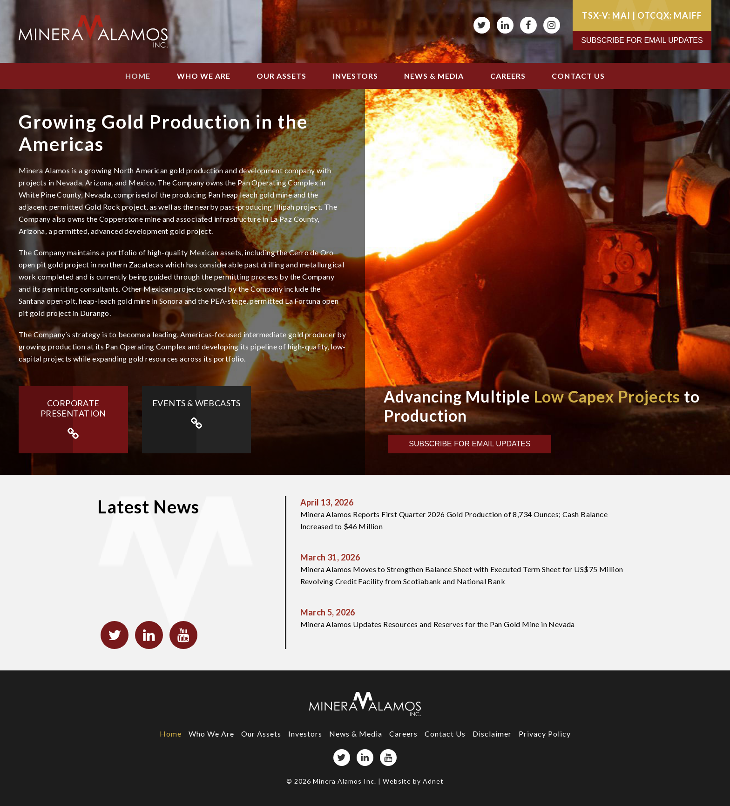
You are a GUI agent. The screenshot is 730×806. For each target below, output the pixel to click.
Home (137, 75)
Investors (355, 75)
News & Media (434, 75)
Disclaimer (492, 733)
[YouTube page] (388, 757)
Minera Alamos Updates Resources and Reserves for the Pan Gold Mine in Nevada (466, 617)
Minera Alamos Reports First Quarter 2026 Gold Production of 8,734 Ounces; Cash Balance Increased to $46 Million (466, 513)
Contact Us (578, 75)
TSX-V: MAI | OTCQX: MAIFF (642, 15)
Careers (508, 75)
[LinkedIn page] (505, 25)
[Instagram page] (551, 25)
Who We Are (203, 75)
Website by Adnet (413, 781)
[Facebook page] (528, 25)
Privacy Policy (545, 733)
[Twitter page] (481, 25)
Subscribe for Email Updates (642, 40)
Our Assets (281, 75)
